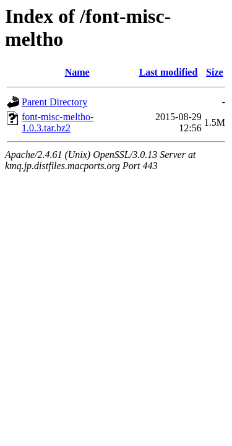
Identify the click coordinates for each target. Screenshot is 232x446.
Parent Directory (54, 102)
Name (77, 72)
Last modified (168, 72)
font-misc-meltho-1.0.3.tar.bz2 (57, 122)
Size (214, 72)
